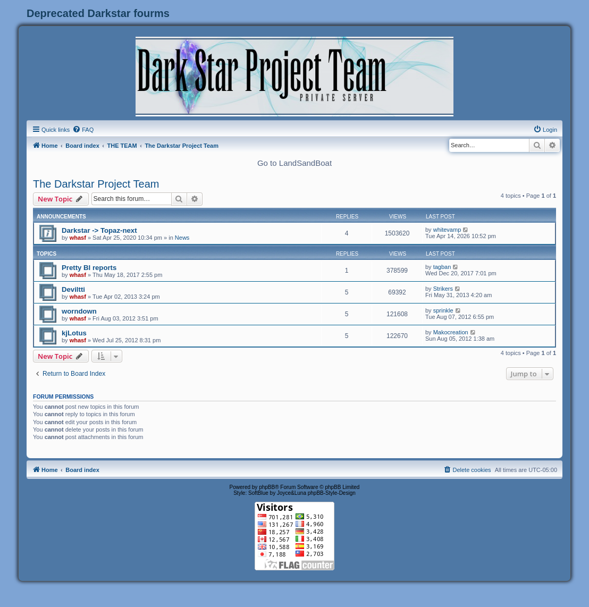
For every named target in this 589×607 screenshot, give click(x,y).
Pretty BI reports (89, 268)
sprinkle (443, 310)
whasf (78, 237)
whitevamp (447, 229)
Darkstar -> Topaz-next (99, 230)
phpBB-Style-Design (332, 493)
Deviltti (73, 289)
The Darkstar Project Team (96, 184)
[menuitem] (83, 129)
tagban (442, 267)
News (182, 237)
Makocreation (450, 332)
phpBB (267, 487)
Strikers (443, 288)
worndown (79, 311)
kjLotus (74, 333)
